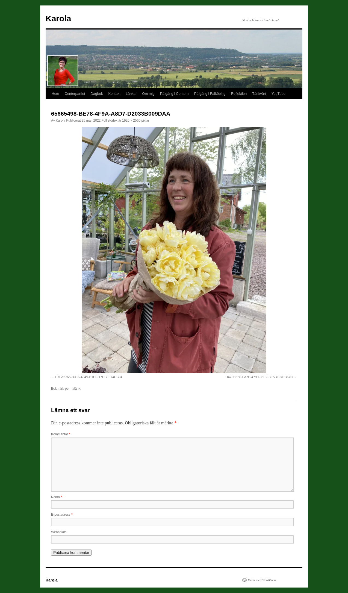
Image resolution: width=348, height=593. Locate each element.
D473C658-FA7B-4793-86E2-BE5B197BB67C (259, 377)
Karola (58, 18)
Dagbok (97, 94)
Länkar (131, 94)
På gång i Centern (174, 94)
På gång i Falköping (210, 94)
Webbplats (58, 532)
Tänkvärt (259, 94)
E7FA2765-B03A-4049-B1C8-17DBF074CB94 (88, 377)
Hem (55, 94)
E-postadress (62, 514)
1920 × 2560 (131, 120)
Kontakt (114, 94)
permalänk (72, 389)
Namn (56, 497)
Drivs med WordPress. (262, 580)
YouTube (278, 94)
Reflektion (239, 94)
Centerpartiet (74, 94)
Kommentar (60, 434)
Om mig (148, 94)
